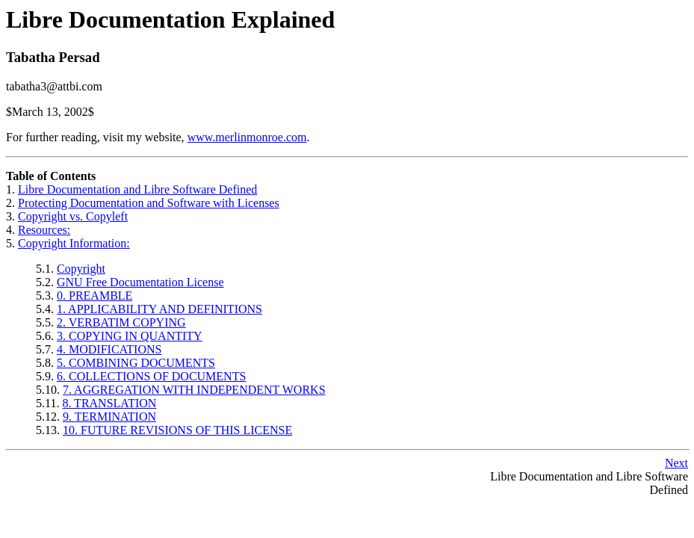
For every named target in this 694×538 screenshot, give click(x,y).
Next (676, 463)
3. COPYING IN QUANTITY (129, 336)
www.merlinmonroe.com (247, 137)
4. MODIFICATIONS (109, 349)
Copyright (81, 268)
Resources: (44, 229)
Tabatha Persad (53, 57)
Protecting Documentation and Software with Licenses (148, 203)
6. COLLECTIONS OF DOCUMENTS (151, 376)
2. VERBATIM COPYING (121, 322)
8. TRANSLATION (109, 403)
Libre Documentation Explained (170, 19)
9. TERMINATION (109, 416)
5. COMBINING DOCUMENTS (136, 362)
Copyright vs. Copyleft (73, 216)
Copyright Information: (74, 243)
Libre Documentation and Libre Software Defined (137, 189)
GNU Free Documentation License (140, 282)
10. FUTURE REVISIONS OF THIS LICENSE (177, 430)
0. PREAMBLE (94, 295)
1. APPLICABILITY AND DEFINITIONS (159, 309)
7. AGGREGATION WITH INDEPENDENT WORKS (194, 389)
